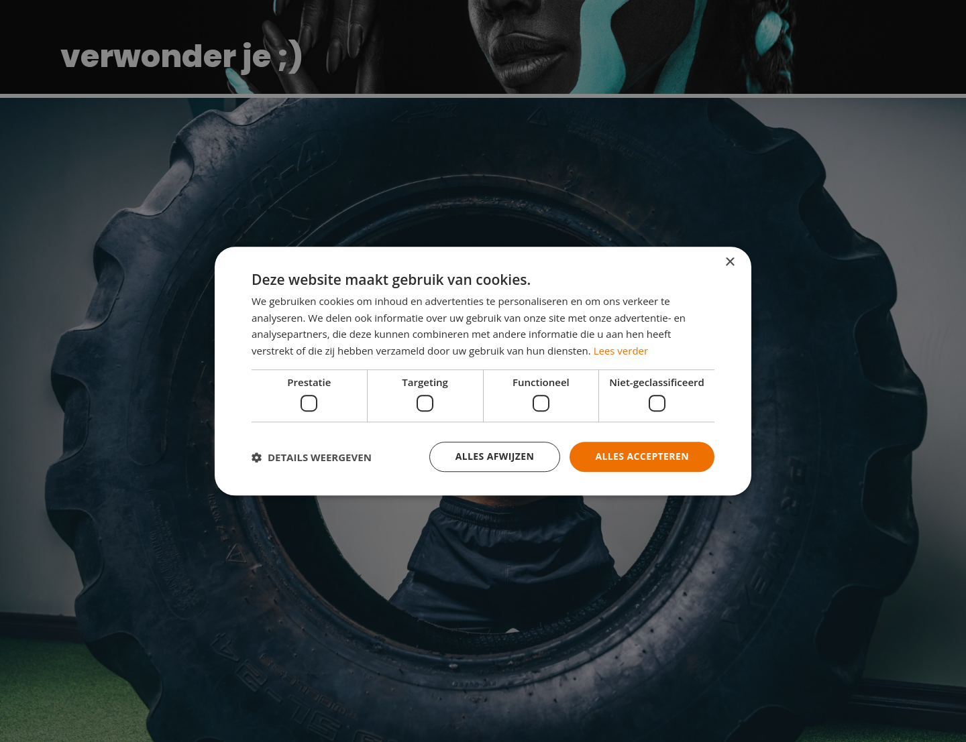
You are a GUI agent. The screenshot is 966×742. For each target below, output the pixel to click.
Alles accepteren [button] (642, 456)
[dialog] (483, 371)
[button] (312, 457)
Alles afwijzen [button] (495, 456)
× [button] (729, 262)
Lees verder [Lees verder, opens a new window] (621, 350)
